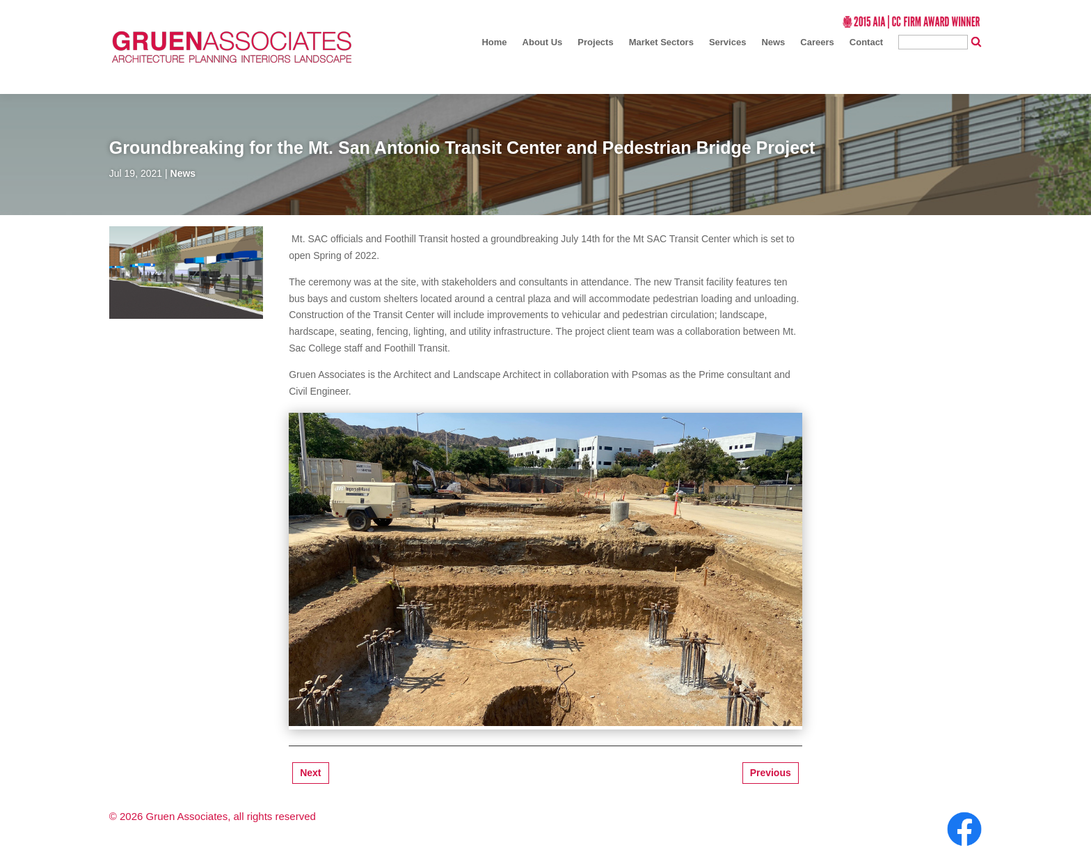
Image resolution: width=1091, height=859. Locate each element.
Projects (595, 42)
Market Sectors (661, 42)
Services (728, 42)
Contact (866, 42)
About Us (543, 42)
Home (494, 42)
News (773, 42)
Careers (817, 42)
